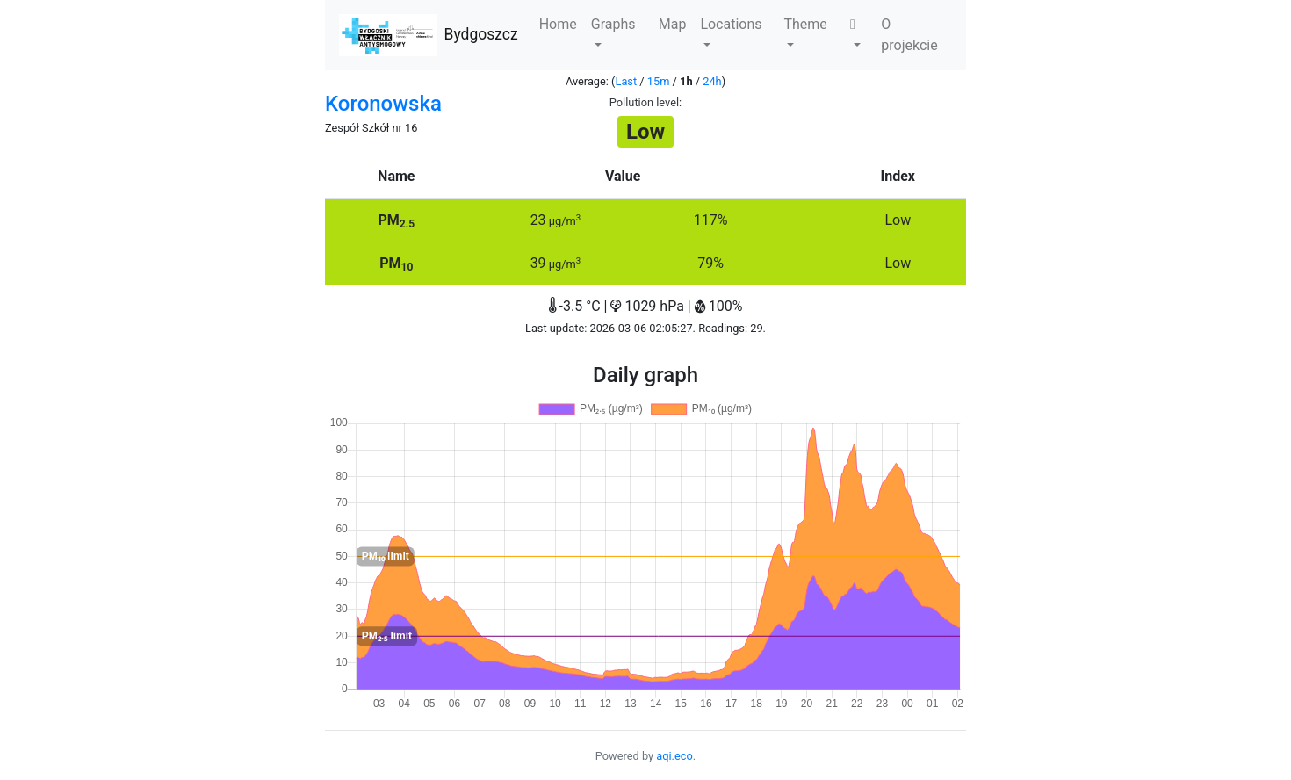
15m (658, 81)
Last (627, 81)
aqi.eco (674, 755)
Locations (730, 31)
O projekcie (909, 35)
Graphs (613, 31)
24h (712, 81)
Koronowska (383, 103)
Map (673, 24)
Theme (804, 31)
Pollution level (644, 102)
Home (558, 24)
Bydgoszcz (428, 35)
